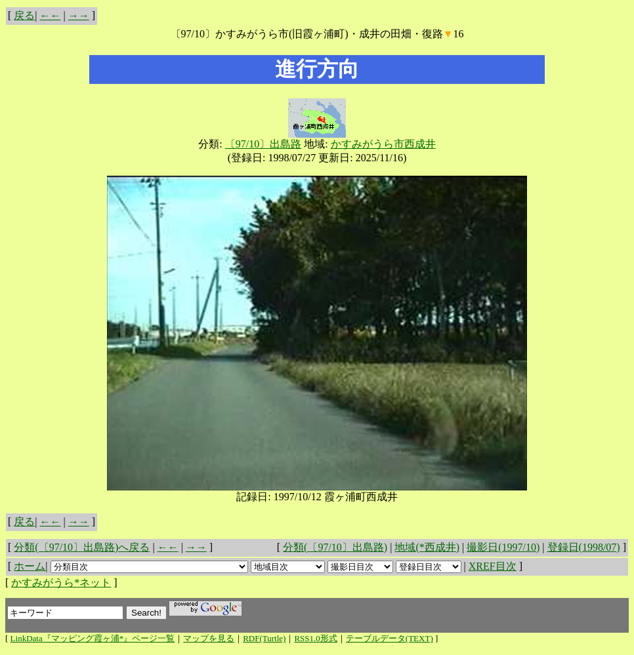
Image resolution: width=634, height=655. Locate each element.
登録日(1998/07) (583, 547)
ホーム (29, 566)
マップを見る (208, 638)
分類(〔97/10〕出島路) (335, 547)
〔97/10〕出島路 (263, 143)
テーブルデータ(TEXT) (389, 638)
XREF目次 (493, 566)
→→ (78, 15)
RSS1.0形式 (315, 638)
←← (50, 15)
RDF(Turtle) (264, 638)
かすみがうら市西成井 (383, 143)
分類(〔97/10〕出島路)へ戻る (82, 547)
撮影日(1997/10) (503, 547)
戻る (24, 15)
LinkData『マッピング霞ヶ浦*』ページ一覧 (93, 638)
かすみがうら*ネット (61, 582)
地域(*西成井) (426, 547)
